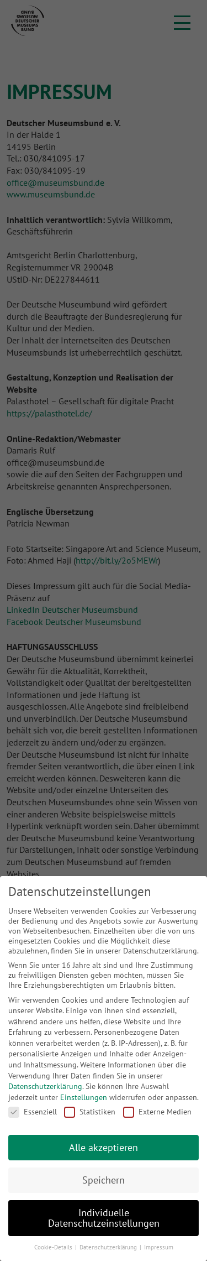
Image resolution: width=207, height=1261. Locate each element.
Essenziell (32, 1112)
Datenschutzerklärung (45, 1086)
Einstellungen (83, 1097)
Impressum (158, 1247)
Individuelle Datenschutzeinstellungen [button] (104, 1218)
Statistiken (89, 1112)
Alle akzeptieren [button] (103, 1147)
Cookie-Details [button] (54, 1247)
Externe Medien (157, 1112)
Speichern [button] (103, 1180)
